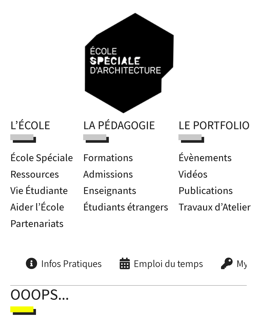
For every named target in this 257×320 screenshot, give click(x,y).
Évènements (205, 157)
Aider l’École (37, 206)
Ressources (34, 174)
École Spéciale (41, 157)
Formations (108, 157)
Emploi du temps (168, 263)
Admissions (108, 174)
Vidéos (192, 174)
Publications (205, 190)
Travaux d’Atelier (214, 206)
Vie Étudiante (39, 190)
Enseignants (109, 190)
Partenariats (37, 223)
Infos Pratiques (71, 263)
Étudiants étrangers (125, 206)
